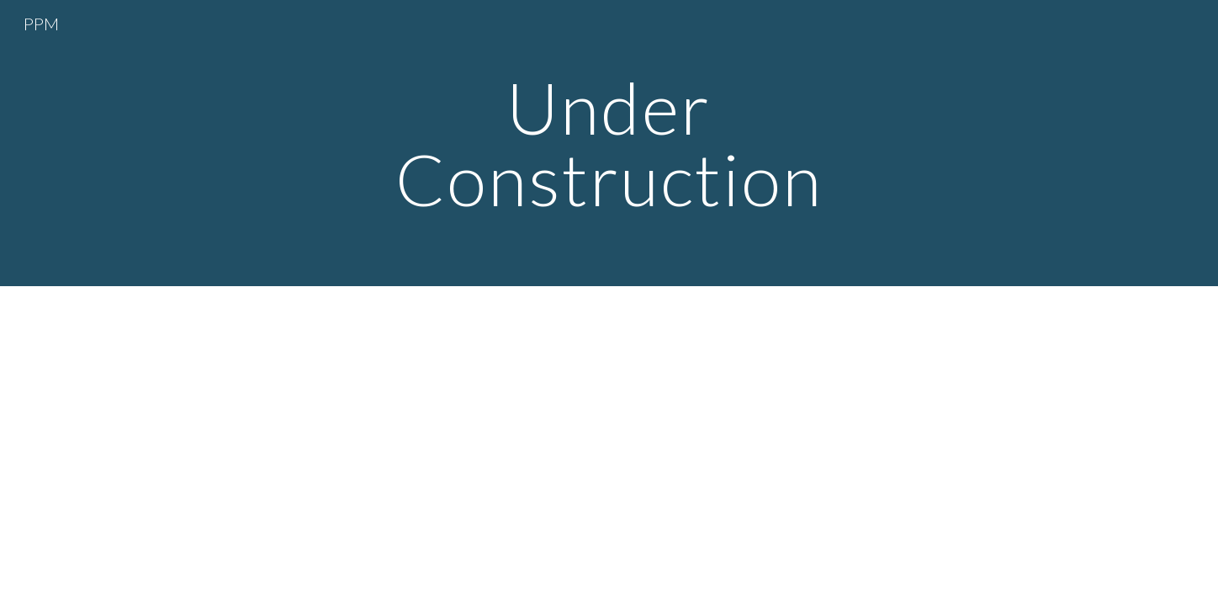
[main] (609, 143)
